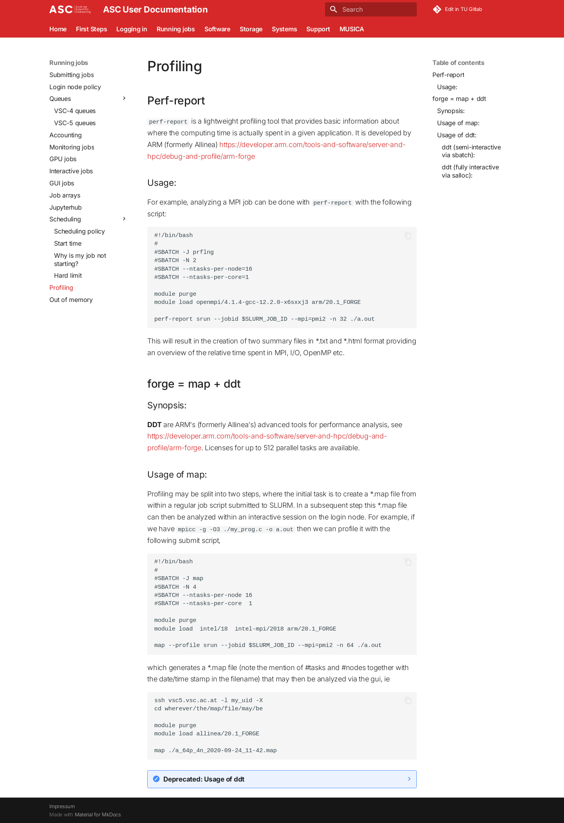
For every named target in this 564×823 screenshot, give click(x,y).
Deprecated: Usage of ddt (203, 778)
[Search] (371, 9)
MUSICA (352, 29)
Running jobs (176, 29)
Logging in (131, 29)
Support (318, 29)
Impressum (62, 806)
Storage (251, 29)
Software (217, 29)
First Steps (91, 29)
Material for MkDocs (98, 814)
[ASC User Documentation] (70, 9)
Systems (284, 29)
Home (58, 29)
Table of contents (458, 62)
